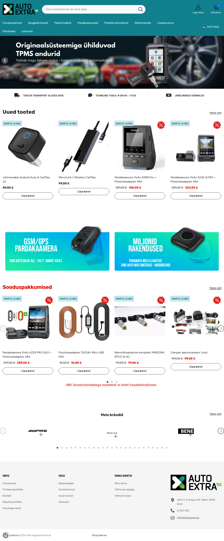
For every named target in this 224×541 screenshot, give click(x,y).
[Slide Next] (221, 328)
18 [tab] (135, 449)
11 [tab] (103, 449)
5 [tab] (75, 449)
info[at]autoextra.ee (188, 519)
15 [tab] (121, 449)
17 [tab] (130, 449)
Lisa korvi (23, 196)
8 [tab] (89, 449)
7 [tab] (85, 449)
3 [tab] (116, 382)
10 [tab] (98, 449)
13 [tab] (112, 449)
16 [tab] (126, 449)
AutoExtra (13, 537)
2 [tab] (112, 382)
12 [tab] (107, 449)
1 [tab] (107, 382)
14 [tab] (116, 449)
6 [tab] (80, 449)
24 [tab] (162, 449)
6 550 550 (183, 512)
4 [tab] (71, 449)
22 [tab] (153, 449)
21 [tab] (148, 449)
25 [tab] (166, 449)
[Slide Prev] (3, 328)
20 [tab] (144, 449)
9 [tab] (94, 449)
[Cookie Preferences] (6, 535)
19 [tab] (139, 449)
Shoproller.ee (99, 537)
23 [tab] (157, 449)
